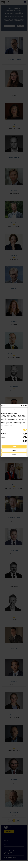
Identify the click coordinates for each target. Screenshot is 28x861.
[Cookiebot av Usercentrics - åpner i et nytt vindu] (21, 406)
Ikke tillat (14, 454)
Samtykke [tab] (5, 409)
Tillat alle (14, 446)
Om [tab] (23, 409)
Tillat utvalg (14, 450)
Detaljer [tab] (14, 409)
